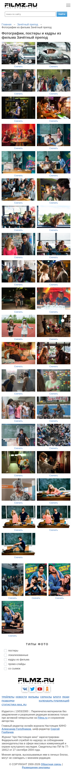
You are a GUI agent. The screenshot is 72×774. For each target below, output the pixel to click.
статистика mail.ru (14, 704)
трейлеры (8, 697)
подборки (8, 701)
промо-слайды (17, 664)
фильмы (33, 697)
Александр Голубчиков (16, 729)
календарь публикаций (54, 701)
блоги (57, 697)
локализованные (18, 655)
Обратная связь (51, 764)
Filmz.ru (43, 717)
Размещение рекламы (36, 767)
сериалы (46, 697)
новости (21, 697)
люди (65, 697)
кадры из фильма (18, 659)
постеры (13, 650)
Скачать (18, 66)
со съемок (14, 668)
